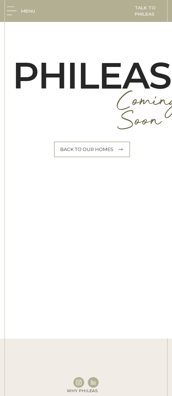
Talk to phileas (145, 11)
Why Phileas (82, 390)
